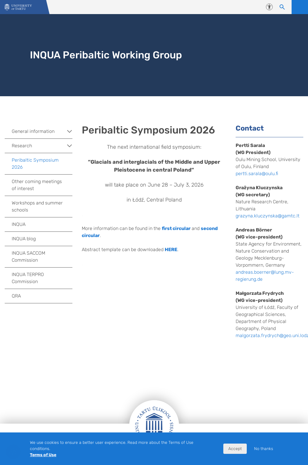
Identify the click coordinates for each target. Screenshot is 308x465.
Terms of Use (43, 454)
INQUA (18, 224)
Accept (235, 448)
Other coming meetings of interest (37, 185)
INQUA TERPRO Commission (28, 278)
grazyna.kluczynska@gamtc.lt (268, 216)
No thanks (263, 448)
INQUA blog (24, 238)
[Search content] (282, 7)
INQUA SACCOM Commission (28, 256)
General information (42, 131)
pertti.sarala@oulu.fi (257, 173)
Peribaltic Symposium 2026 (35, 163)
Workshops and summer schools (37, 206)
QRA (16, 296)
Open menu (300, 7)
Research (42, 146)
